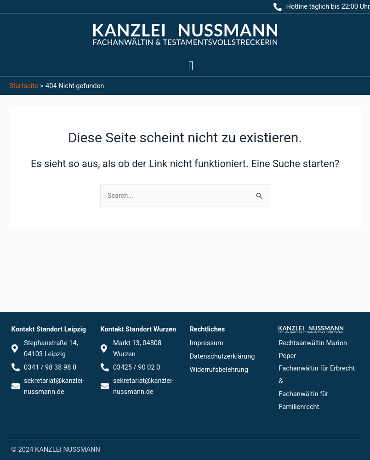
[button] (191, 65)
